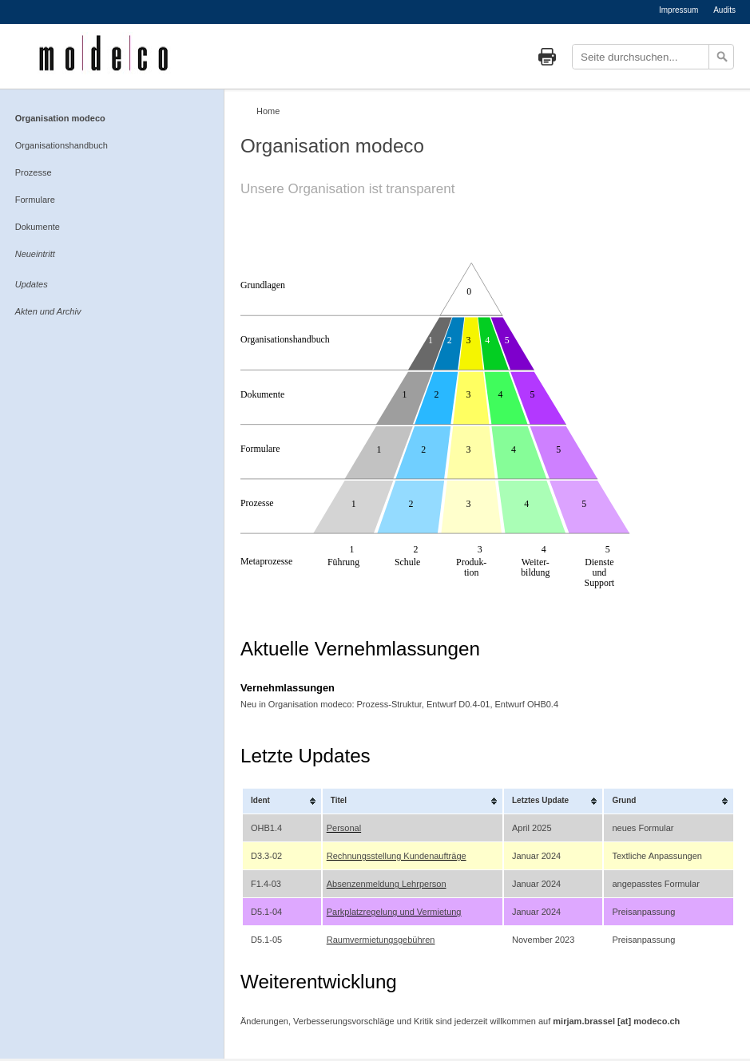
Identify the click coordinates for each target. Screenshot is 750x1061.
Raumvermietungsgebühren (381, 939)
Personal (344, 828)
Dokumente (37, 227)
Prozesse (33, 172)
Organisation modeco (60, 118)
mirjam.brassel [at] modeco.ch (616, 1021)
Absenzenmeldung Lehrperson (386, 884)
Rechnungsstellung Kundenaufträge (396, 856)
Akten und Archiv (48, 311)
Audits (724, 10)
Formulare (35, 199)
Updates (31, 284)
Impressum (678, 10)
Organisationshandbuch (61, 145)
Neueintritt (35, 254)
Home (268, 111)
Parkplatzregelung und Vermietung (394, 911)
